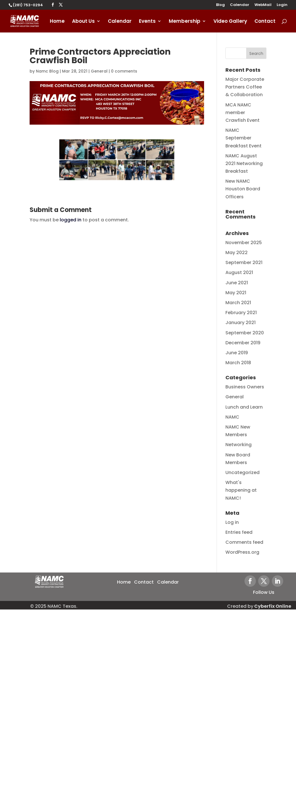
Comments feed (244, 542)
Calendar (239, 5)
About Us (83, 21)
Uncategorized (242, 472)
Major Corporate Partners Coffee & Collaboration (244, 87)
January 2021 (240, 322)
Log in (232, 522)
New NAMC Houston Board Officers (242, 189)
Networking (238, 444)
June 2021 (236, 282)
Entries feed (238, 532)
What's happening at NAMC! (241, 490)
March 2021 (238, 302)
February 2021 (241, 312)
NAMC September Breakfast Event (243, 138)
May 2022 (236, 252)
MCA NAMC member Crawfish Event (242, 112)
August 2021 (239, 272)
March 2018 (238, 362)
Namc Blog (47, 71)
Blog (220, 5)
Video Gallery (230, 21)
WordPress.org (242, 552)
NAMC (232, 417)
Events (147, 21)
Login (282, 5)
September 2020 (244, 332)
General (99, 71)
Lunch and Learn (244, 407)
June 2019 (236, 352)
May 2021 (235, 292)
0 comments (124, 71)
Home (57, 21)
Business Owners (244, 387)
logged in (70, 220)
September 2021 (243, 262)
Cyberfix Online (272, 606)
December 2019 (242, 342)
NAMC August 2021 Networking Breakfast (244, 163)
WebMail (263, 5)
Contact (265, 21)
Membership (184, 21)
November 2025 (243, 242)
